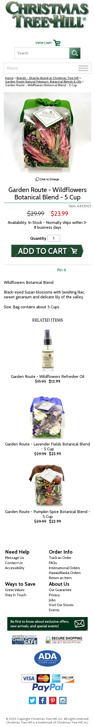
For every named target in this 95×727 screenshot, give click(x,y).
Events (54, 610)
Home (9, 78)
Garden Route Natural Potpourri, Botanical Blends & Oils (43, 81)
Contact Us (14, 562)
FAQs (53, 562)
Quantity (38, 238)
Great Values (15, 590)
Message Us (14, 557)
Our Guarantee (60, 590)
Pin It (61, 269)
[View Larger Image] (47, 133)
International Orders (64, 568)
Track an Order (60, 557)
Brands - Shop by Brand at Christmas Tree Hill (47, 78)
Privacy (54, 595)
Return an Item (60, 578)
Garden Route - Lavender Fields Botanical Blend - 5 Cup (47, 446)
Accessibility (14, 568)
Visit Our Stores (61, 605)
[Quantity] (53, 238)
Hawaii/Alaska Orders (65, 572)
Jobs (52, 600)
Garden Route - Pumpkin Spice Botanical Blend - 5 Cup (47, 514)
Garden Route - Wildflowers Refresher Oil (47, 376)
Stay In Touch (15, 595)
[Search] (42, 53)
